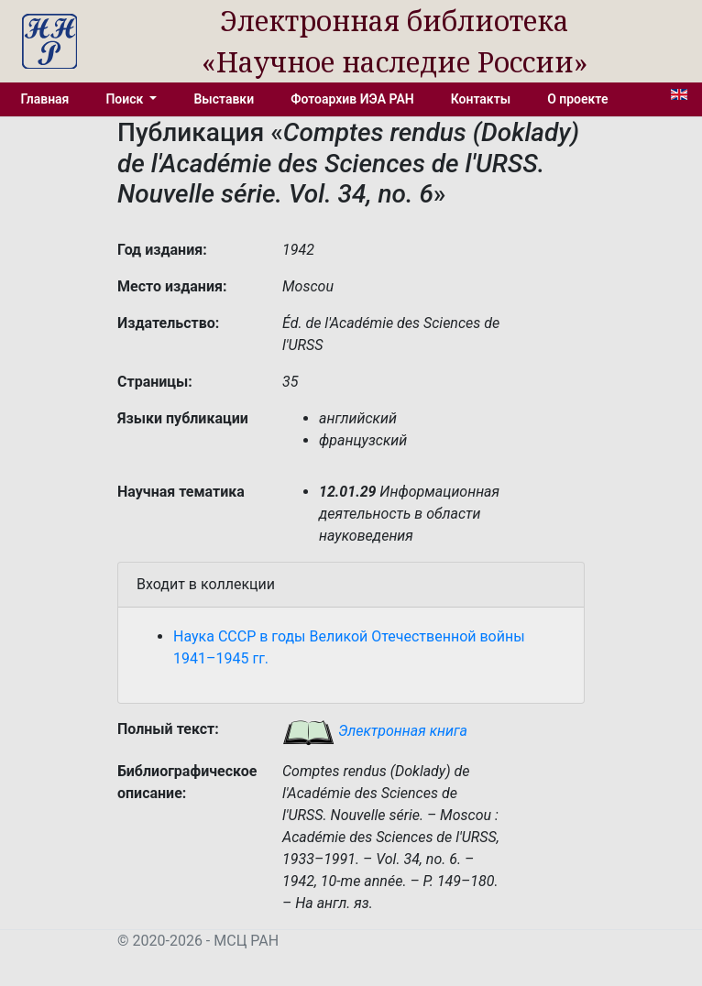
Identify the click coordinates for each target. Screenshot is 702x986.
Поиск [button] (125, 99)
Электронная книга (374, 731)
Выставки (223, 99)
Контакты (480, 99)
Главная (45, 99)
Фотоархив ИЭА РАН (352, 99)
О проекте (577, 99)
